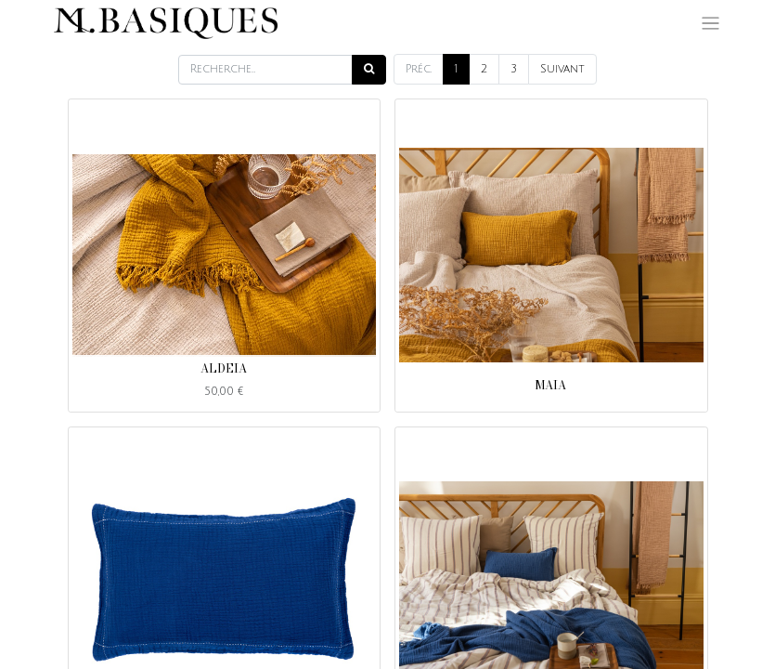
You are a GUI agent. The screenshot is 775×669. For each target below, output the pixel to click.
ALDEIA (223, 368)
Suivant (562, 69)
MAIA (551, 385)
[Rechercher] (369, 70)
